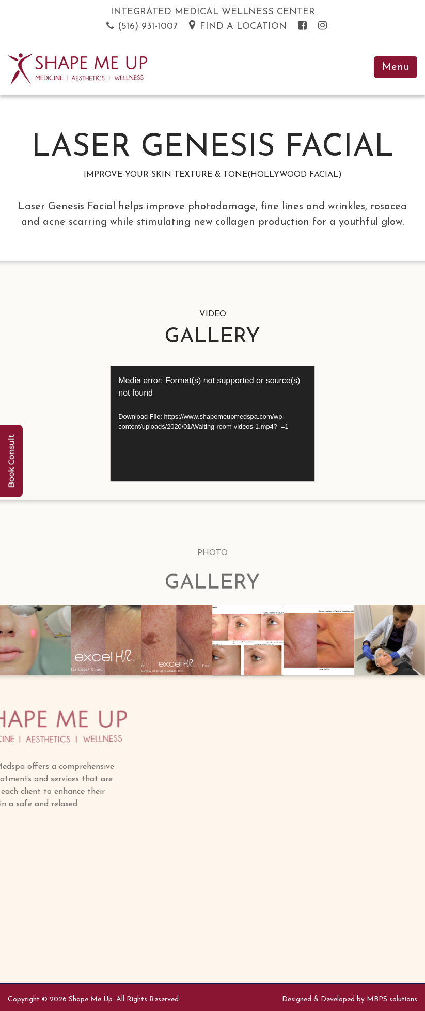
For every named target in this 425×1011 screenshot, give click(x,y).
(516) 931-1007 (142, 27)
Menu (395, 67)
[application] (212, 423)
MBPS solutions (392, 999)
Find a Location (238, 27)
